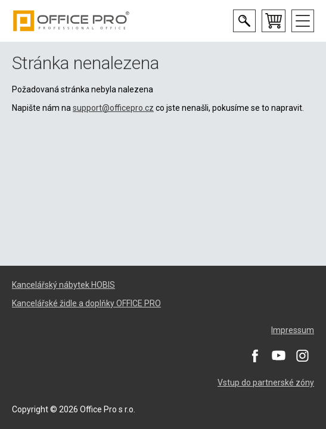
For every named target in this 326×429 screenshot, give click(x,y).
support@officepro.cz (113, 108)
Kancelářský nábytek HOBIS (63, 285)
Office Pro (71, 21)
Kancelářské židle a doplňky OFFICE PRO (86, 303)
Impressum (292, 330)
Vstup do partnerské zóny (266, 382)
